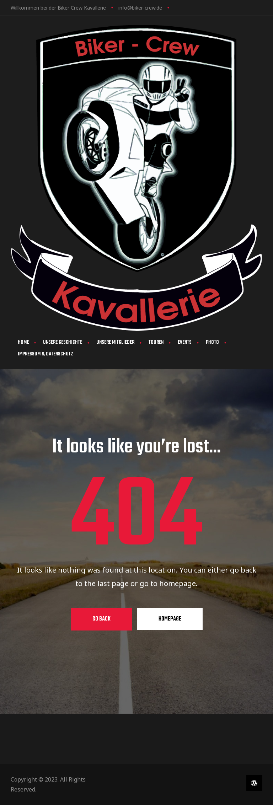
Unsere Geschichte (62, 342)
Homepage (170, 619)
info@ (125, 7)
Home (23, 342)
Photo (212, 342)
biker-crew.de (147, 7)
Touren (156, 342)
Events (185, 342)
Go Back (101, 619)
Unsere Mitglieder (115, 342)
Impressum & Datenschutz (45, 354)
